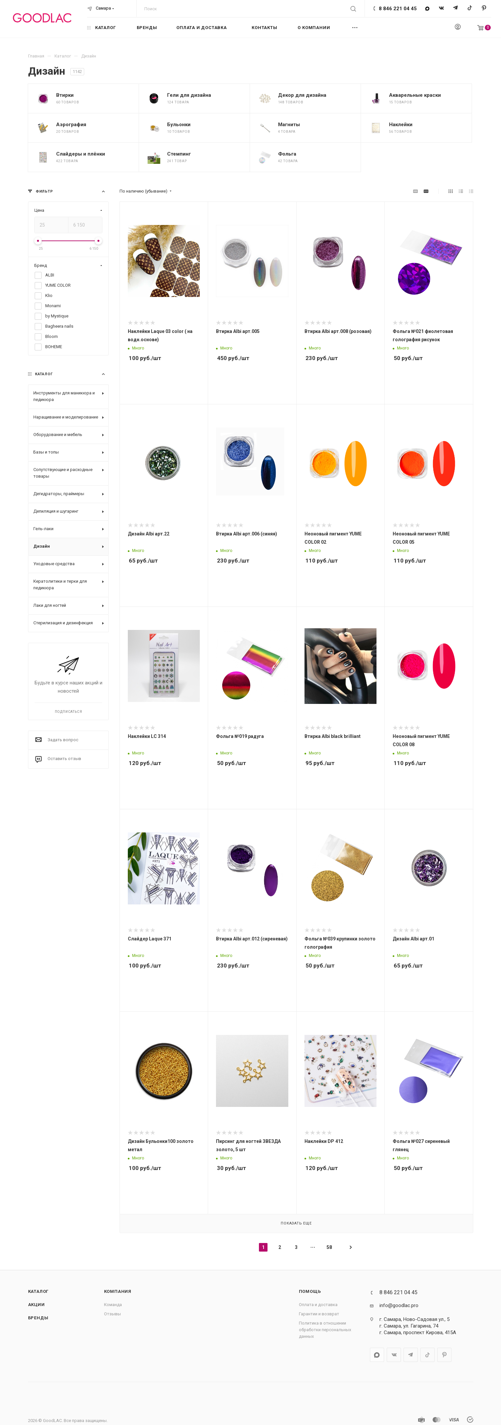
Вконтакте (441, 8)
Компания (117, 1291)
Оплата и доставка (318, 1304)
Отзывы (112, 1313)
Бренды (38, 1317)
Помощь (310, 1291)
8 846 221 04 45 (398, 9)
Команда (113, 1304)
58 (329, 1247)
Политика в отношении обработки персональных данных (325, 1330)
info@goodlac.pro (398, 1305)
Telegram (455, 8)
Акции (36, 1304)
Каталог (38, 1291)
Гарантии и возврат (319, 1313)
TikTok (470, 8)
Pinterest (484, 8)
